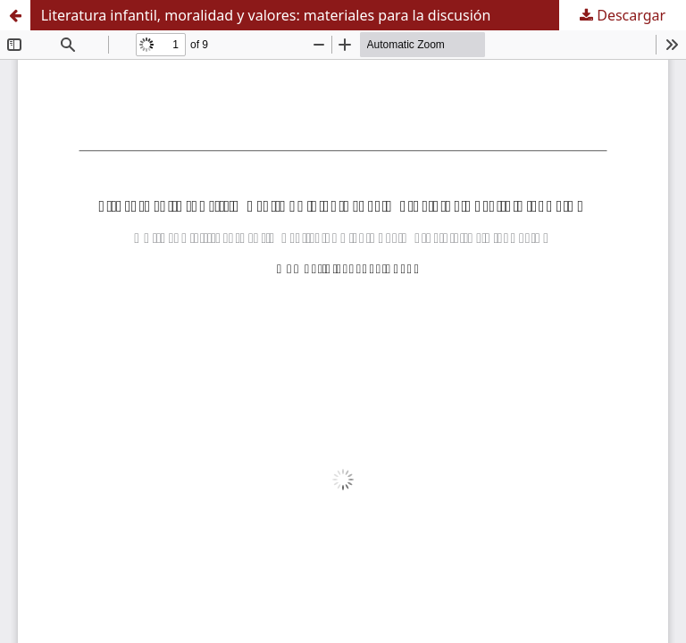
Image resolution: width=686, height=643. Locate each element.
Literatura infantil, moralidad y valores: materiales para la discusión (266, 15)
